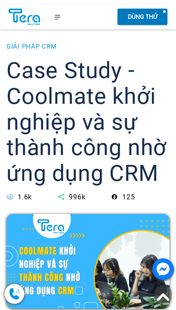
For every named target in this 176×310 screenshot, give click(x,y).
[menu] (57, 17)
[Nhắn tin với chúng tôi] (163, 269)
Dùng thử (142, 16)
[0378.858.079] (47, 294)
